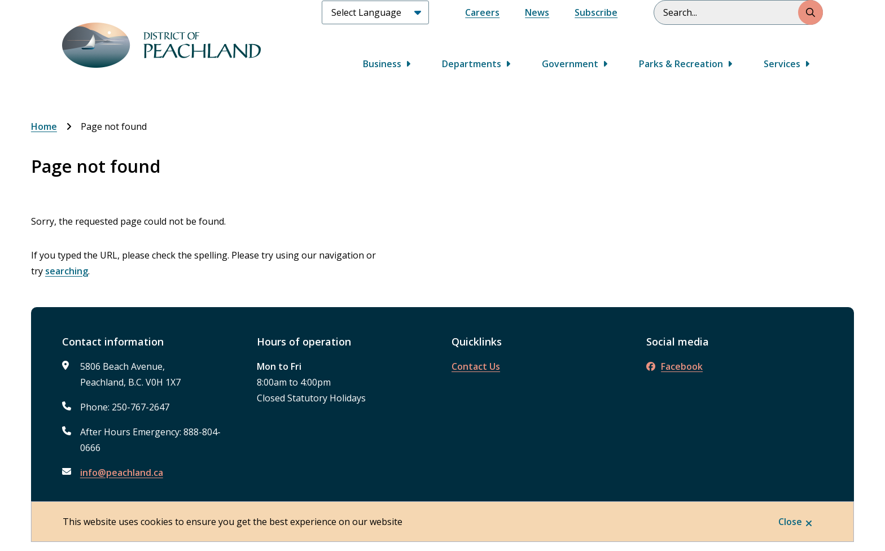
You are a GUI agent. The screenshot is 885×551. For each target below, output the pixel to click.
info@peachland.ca (121, 472)
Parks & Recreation (681, 64)
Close (790, 521)
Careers (482, 12)
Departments (471, 64)
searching (66, 271)
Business (382, 64)
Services (782, 64)
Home (44, 126)
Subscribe (596, 12)
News (537, 12)
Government (570, 64)
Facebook (674, 366)
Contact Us (476, 366)
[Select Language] (375, 12)
